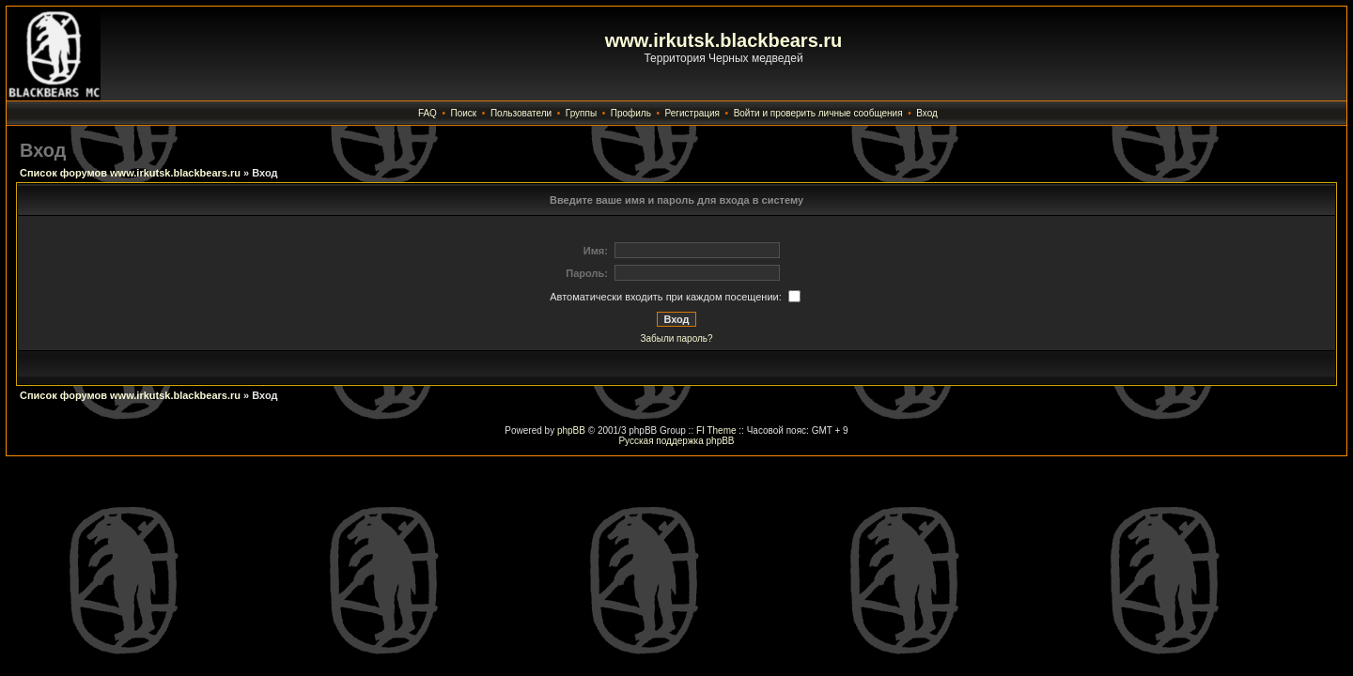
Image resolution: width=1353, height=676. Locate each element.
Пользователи (521, 113)
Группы (581, 113)
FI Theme (716, 430)
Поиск (464, 113)
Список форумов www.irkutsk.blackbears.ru (130, 172)
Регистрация (692, 113)
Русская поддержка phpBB (676, 441)
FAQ (427, 113)
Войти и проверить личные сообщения (818, 113)
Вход (927, 113)
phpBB (571, 430)
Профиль (631, 113)
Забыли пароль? (676, 338)
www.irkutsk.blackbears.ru (724, 40)
